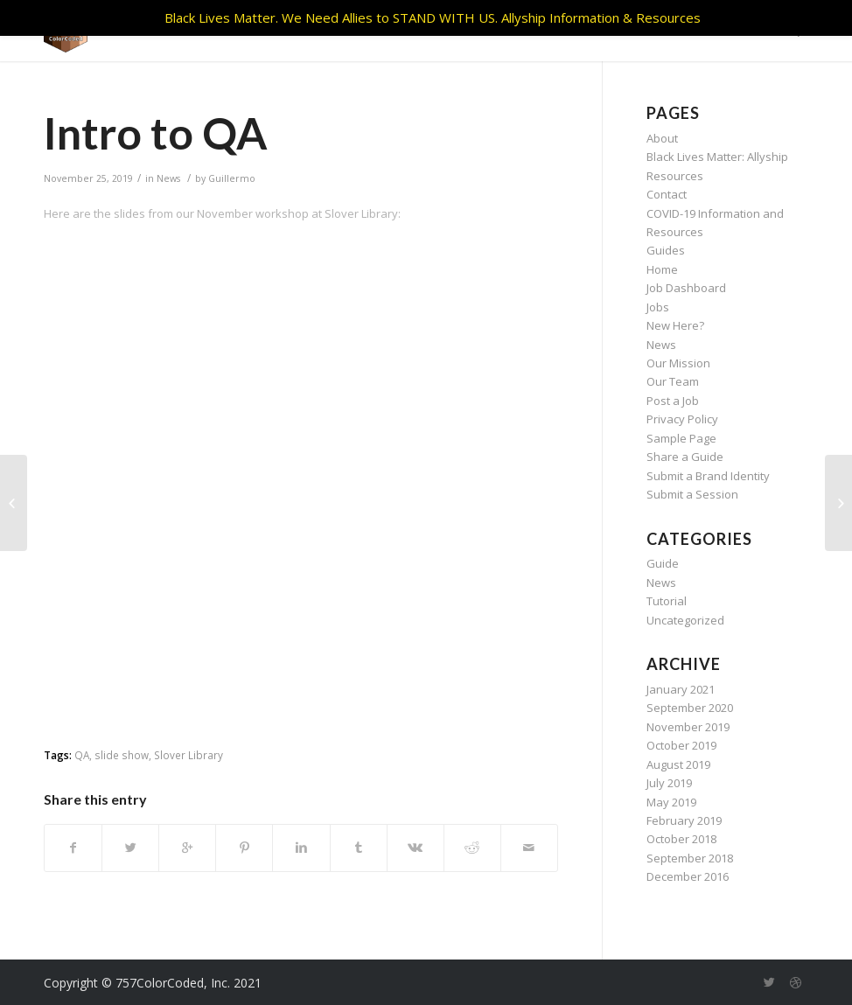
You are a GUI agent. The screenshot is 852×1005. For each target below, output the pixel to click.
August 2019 (678, 764)
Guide (662, 563)
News (168, 178)
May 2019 (671, 802)
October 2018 (681, 839)
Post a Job (672, 400)
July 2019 (669, 783)
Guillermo (231, 178)
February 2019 (684, 820)
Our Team (672, 381)
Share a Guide (684, 456)
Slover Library (188, 755)
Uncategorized (685, 620)
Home (662, 269)
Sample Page (681, 438)
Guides (665, 250)
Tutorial (666, 601)
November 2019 (688, 727)
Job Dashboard (686, 288)
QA (81, 755)
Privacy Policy (682, 419)
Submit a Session (692, 494)
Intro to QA (156, 133)
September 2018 (689, 858)
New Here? (675, 325)
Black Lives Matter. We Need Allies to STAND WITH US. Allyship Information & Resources (432, 17)
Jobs (657, 307)
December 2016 (687, 876)
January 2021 (680, 689)
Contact (666, 194)
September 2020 (689, 707)
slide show (121, 755)
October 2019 (681, 745)
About (662, 138)
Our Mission (678, 363)
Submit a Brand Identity (708, 476)
